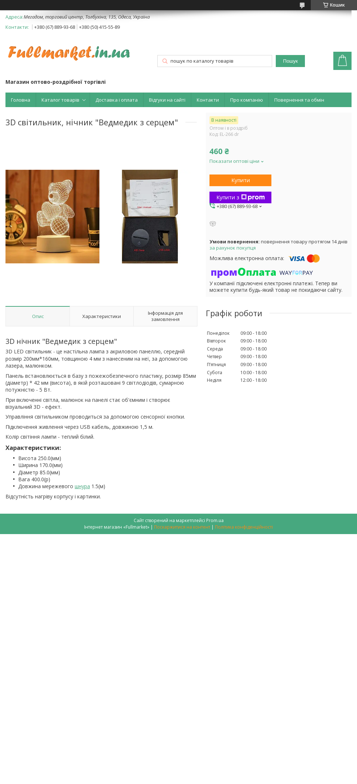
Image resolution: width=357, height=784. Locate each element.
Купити (240, 180)
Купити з (240, 197)
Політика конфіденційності (244, 527)
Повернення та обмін (299, 100)
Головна (20, 100)
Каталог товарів (60, 100)
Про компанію (246, 100)
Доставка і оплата (116, 100)
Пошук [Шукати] (290, 61)
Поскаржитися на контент (182, 527)
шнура (82, 486)
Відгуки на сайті (167, 100)
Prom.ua (215, 520)
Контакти (208, 100)
